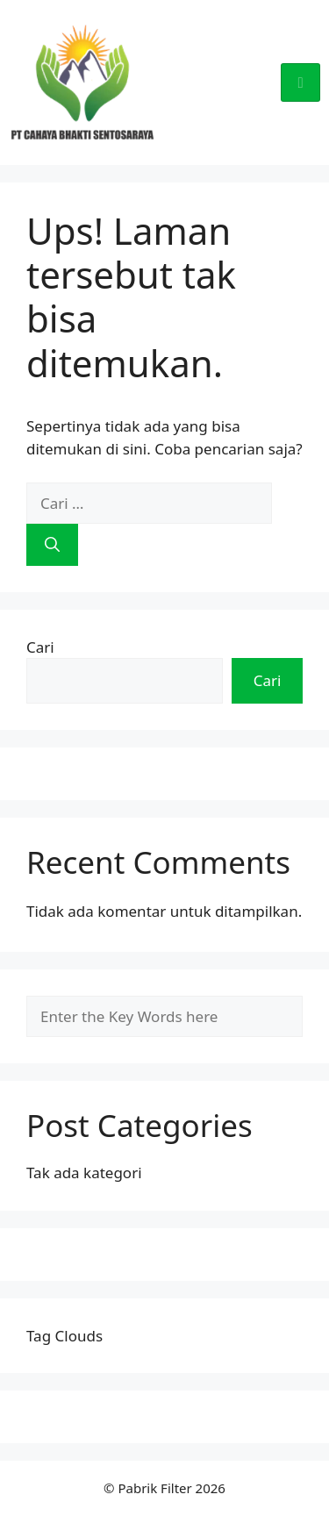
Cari (40, 647)
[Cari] (52, 545)
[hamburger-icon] (300, 82)
